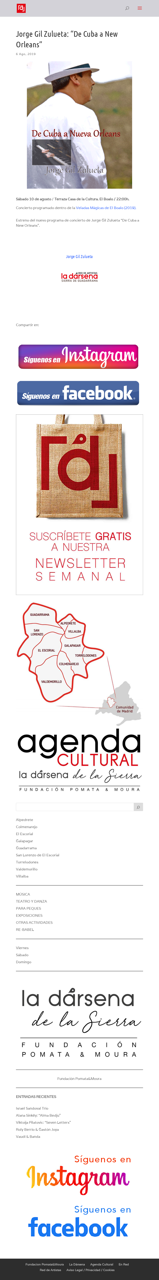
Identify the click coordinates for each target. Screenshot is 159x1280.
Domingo (23, 962)
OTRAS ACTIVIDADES (34, 922)
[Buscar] (138, 807)
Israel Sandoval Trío (32, 1108)
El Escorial (24, 834)
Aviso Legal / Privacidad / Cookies (90, 1270)
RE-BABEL (25, 929)
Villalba (22, 876)
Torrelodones (27, 862)
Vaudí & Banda (28, 1136)
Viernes (22, 948)
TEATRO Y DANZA (31, 901)
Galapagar (24, 841)
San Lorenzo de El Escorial (37, 855)
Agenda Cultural (101, 1264)
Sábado (22, 955)
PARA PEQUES (28, 908)
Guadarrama (26, 848)
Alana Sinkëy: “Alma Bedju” (38, 1115)
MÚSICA (23, 894)
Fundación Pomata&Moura (79, 1078)
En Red (124, 1264)
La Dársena (77, 1264)
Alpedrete (24, 819)
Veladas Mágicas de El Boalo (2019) (105, 208)
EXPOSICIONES (29, 915)
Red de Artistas (50, 1270)
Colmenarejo (26, 827)
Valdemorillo (26, 869)
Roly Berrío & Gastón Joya (37, 1129)
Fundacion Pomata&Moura (44, 1264)
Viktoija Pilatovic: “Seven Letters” (43, 1122)
